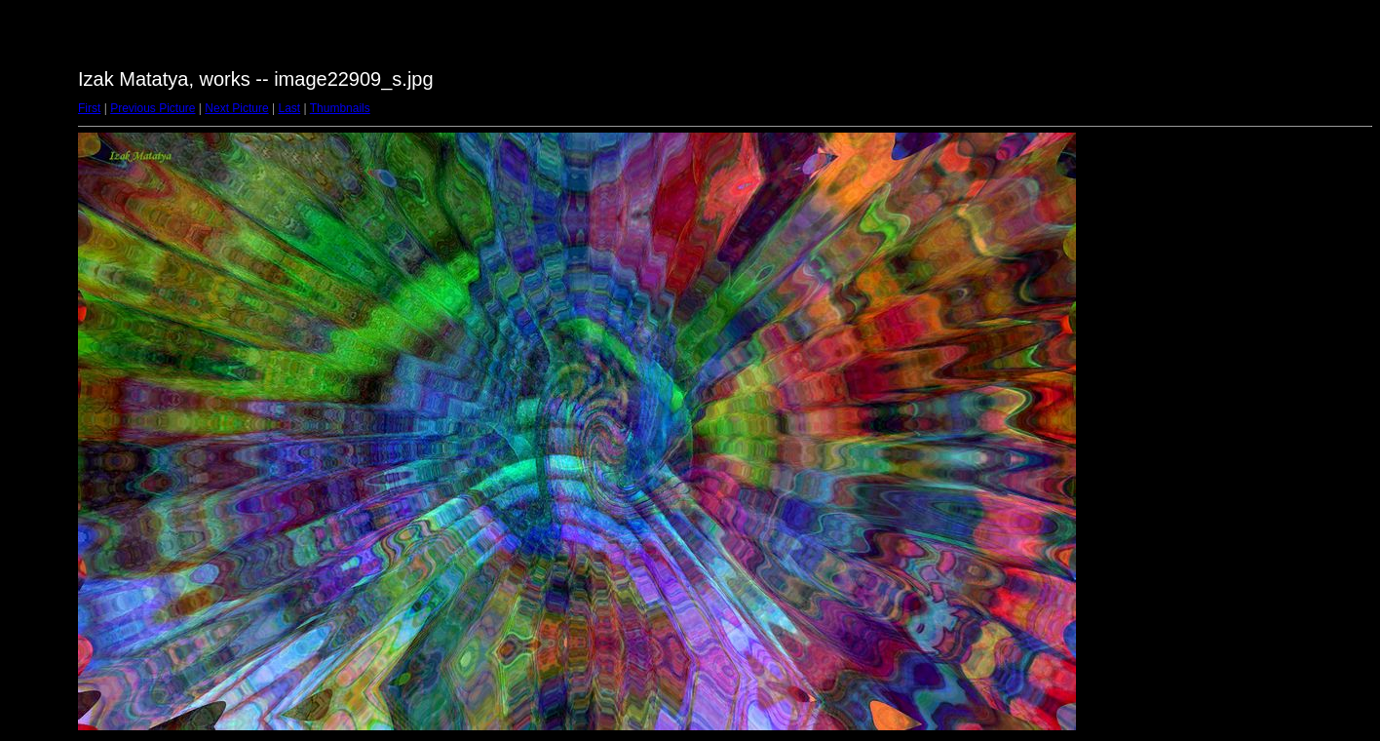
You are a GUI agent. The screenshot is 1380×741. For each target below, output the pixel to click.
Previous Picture (152, 108)
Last (289, 108)
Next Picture (236, 108)
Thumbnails (340, 108)
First (89, 108)
